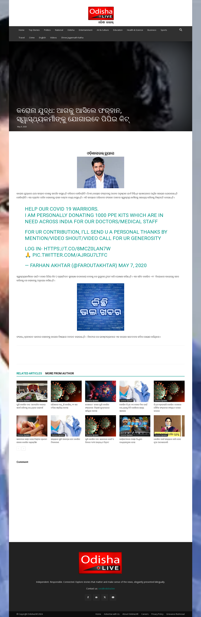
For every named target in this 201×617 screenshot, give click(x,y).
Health (54, 400)
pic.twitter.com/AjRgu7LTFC (69, 255)
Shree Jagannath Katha (72, 37)
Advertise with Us (111, 614)
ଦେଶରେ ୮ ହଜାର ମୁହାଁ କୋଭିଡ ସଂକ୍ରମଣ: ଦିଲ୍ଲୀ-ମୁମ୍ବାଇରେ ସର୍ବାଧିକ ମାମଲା (97, 407)
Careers (144, 614)
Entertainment (85, 30)
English (42, 37)
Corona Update (23, 400)
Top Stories (34, 30)
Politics (47, 30)
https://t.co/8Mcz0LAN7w (77, 249)
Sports (164, 30)
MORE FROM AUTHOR (59, 373)
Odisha (71, 30)
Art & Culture (103, 30)
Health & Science (135, 30)
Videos (53, 37)
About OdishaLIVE (130, 614)
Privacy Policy (157, 614)
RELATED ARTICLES (29, 373)
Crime (32, 37)
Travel (22, 37)
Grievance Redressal (175, 614)
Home (21, 30)
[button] (181, 30)
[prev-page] (18, 449)
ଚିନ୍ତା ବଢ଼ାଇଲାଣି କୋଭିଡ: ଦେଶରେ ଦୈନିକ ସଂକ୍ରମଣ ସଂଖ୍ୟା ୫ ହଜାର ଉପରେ (167, 407)
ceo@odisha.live (106, 588)
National (59, 30)
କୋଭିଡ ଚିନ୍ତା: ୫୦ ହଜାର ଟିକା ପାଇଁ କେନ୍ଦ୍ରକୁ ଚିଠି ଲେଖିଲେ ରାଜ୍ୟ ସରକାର (133, 407)
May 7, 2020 (132, 265)
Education (118, 30)
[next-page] (23, 449)
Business (151, 30)
